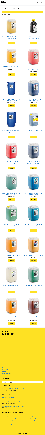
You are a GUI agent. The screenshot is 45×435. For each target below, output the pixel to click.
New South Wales (7, 354)
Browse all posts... (6, 427)
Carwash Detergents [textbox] (22, 382)
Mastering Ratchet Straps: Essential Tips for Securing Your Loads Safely (18, 420)
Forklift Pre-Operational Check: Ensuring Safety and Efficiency (16, 422)
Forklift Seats (5, 375)
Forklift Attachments (6, 373)
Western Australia (7, 360)
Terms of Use (5, 344)
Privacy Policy (5, 348)
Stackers (4, 371)
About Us (4, 338)
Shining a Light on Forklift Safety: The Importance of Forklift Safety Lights (19, 416)
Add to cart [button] (33, 43)
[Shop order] (22, 12)
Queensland (5, 356)
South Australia (6, 358)
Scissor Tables (5, 369)
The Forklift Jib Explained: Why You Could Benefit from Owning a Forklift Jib (19, 418)
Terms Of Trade (5, 346)
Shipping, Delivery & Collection (9, 342)
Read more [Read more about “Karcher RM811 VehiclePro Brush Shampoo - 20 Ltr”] (11, 43)
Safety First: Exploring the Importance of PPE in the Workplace (16, 424)
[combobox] (22, 382)
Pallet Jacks (4, 367)
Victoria (4, 352)
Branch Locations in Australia (8, 350)
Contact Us (4, 340)
